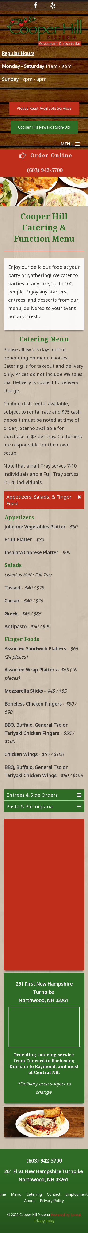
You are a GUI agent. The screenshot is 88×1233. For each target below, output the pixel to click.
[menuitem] (16, 1194)
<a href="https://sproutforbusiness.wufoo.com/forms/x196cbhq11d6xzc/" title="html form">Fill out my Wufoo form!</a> (44, 894)
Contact (53, 1194)
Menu (16, 1194)
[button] (44, 108)
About (29, 1200)
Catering (34, 1194)
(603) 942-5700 (47, 169)
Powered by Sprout (66, 1214)
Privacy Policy (52, 1200)
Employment (76, 1194)
